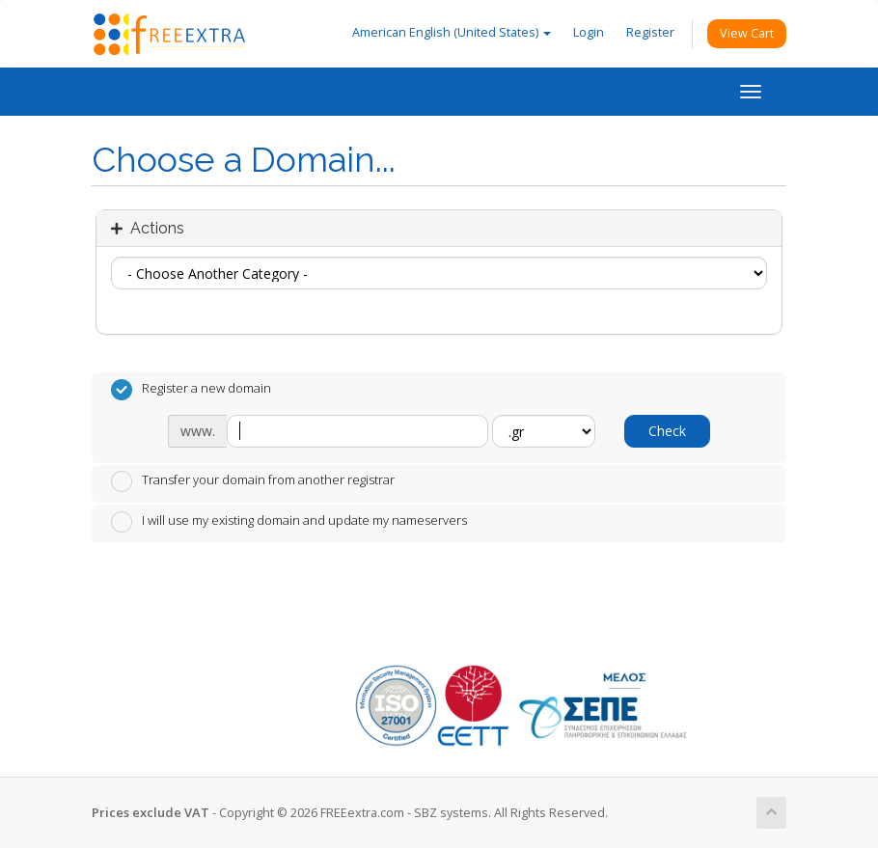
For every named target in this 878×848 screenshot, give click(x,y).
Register (650, 32)
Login (588, 32)
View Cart (747, 33)
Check (667, 431)
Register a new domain (191, 389)
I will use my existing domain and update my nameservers (289, 522)
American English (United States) (451, 32)
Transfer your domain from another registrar (253, 481)
